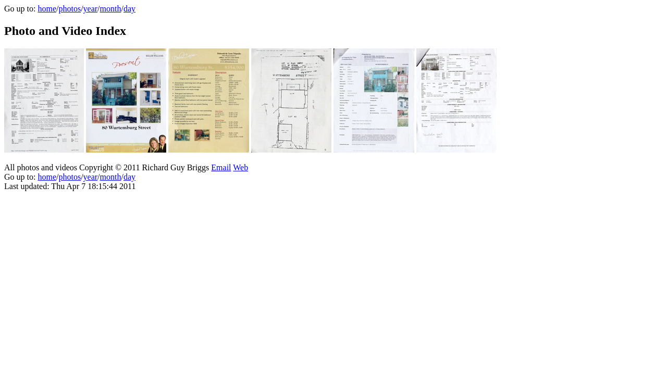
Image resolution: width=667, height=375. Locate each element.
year (90, 8)
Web (240, 167)
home (47, 8)
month (110, 8)
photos (69, 8)
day (129, 8)
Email (221, 167)
